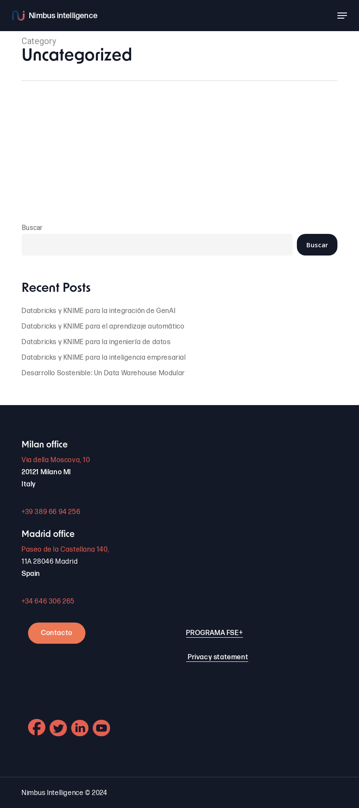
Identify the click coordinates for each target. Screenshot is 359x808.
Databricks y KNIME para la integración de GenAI (98, 311)
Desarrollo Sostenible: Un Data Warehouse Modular (103, 373)
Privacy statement (218, 657)
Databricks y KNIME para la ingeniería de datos (96, 342)
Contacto (56, 633)
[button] (342, 15)
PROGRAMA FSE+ (214, 633)
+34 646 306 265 (48, 601)
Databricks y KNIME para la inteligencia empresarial (104, 358)
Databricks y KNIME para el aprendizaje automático (103, 327)
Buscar (32, 228)
